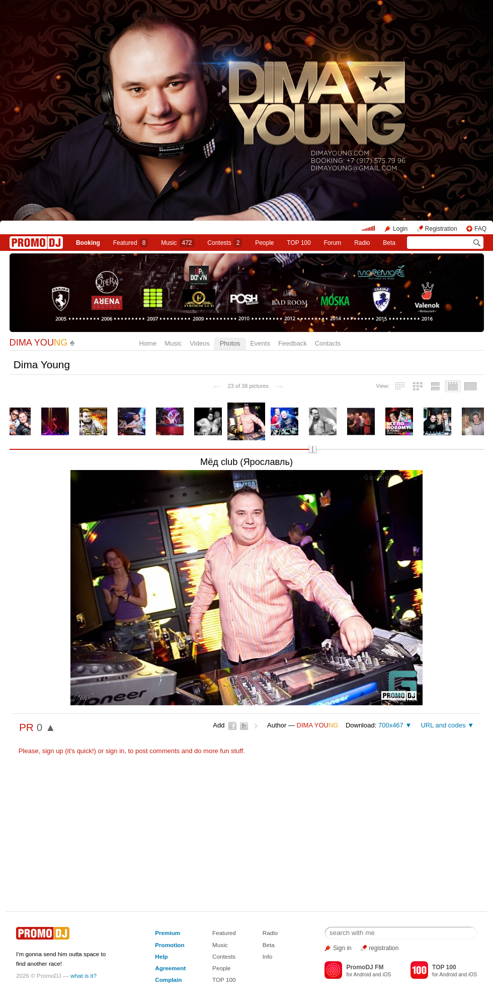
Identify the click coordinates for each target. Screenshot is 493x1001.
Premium (167, 932)
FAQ (480, 229)
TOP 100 (299, 242)
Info (268, 956)
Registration (441, 229)
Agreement (170, 968)
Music (177, 242)
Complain (168, 979)
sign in (115, 751)
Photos (230, 343)
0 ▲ (46, 727)
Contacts (328, 343)
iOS (386, 974)
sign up (52, 751)
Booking (88, 242)
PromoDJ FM (364, 967)
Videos (200, 343)
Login (400, 229)
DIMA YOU (39, 343)
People (264, 242)
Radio (362, 242)
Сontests (224, 242)
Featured (130, 242)
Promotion (169, 945)
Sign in (342, 948)
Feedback (292, 343)
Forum (333, 242)
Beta (389, 242)
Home (148, 343)
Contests (223, 956)
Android (362, 974)
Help (161, 956)
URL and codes (443, 725)
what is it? (83, 975)
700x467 (390, 725)
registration (383, 948)
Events (260, 343)
